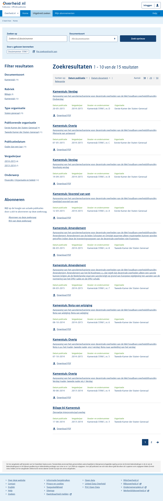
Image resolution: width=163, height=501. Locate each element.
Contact (11, 483)
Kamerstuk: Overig (65, 125)
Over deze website (16, 480)
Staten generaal (12, 113)
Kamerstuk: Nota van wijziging (72, 305)
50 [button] (157, 78)
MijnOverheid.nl (131, 480)
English (11, 487)
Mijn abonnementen (64, 13)
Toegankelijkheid (54, 487)
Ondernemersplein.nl (133, 487)
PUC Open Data (92, 487)
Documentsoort (77, 33)
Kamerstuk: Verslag (65, 91)
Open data (90, 480)
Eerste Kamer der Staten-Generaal (21, 127)
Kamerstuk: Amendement (69, 228)
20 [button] (151, 78)
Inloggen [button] (148, 5)
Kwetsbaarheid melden (57, 494)
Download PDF (64, 115)
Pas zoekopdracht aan (46, 51)
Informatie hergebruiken (58, 480)
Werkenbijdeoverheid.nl (134, 490)
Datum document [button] (99, 78)
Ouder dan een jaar (14, 146)
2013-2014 (10, 165)
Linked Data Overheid (95, 483)
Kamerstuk (10, 79)
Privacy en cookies (55, 483)
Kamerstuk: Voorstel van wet (71, 194)
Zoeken (11, 494)
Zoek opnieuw (138, 38)
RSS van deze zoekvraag (20, 220)
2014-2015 (10, 161)
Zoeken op (12, 33)
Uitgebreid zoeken (41, 13)
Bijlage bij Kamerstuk (66, 408)
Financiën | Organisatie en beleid (20, 180)
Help (10, 490)
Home (25, 13)
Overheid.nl (10, 14)
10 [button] (144, 78)
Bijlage (8, 94)
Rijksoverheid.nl (130, 483)
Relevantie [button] (60, 81)
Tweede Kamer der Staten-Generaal (22, 132)
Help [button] (155, 13)
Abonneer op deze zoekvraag (22, 217)
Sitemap (50, 490)
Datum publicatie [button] (76, 78)
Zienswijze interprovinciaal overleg (69, 412)
